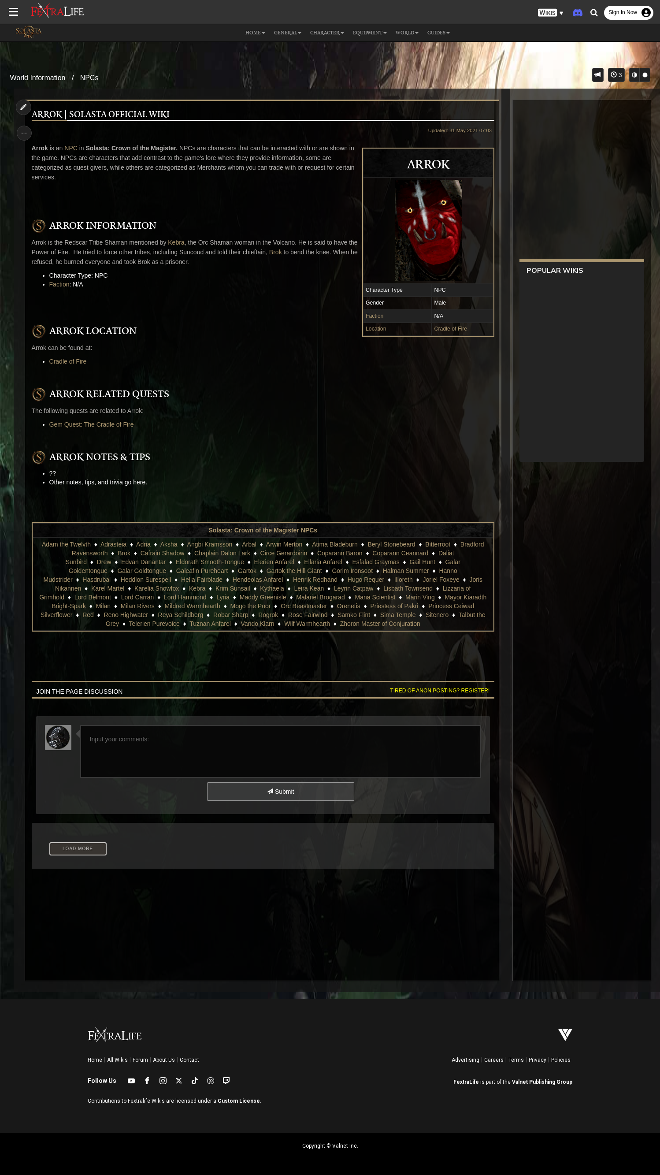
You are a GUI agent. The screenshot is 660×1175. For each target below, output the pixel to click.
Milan (103, 606)
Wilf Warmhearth (307, 623)
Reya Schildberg (180, 614)
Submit (280, 791)
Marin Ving (420, 597)
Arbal (249, 544)
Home (95, 1060)
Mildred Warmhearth (192, 606)
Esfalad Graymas (375, 561)
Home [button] (255, 33)
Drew (103, 561)
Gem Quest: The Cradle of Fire (92, 424)
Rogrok (268, 614)
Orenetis (348, 606)
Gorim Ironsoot (352, 570)
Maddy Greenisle (263, 597)
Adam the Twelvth (66, 544)
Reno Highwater (126, 614)
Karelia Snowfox (156, 588)
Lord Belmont (92, 597)
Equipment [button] (370, 33)
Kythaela (272, 588)
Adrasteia (113, 544)
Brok (286, 252)
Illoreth (403, 579)
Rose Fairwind (307, 614)
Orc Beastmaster (304, 606)
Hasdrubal (96, 579)
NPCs (89, 77)
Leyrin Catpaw (354, 588)
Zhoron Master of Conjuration (380, 623)
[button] (550, 13)
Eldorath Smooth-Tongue (210, 561)
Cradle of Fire (449, 329)
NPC (71, 148)
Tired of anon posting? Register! (439, 691)
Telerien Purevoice (154, 623)
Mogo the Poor (250, 606)
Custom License (239, 1101)
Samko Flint (353, 614)
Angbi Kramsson (209, 544)
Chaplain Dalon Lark (222, 553)
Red (88, 614)
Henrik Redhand (315, 579)
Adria (143, 544)
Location (375, 329)
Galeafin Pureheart (202, 570)
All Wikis (117, 1060)
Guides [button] (438, 33)
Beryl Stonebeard (391, 544)
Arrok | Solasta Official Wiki (101, 114)
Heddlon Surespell (146, 579)
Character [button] (327, 33)
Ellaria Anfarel (323, 561)
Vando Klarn (257, 623)
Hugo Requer (366, 579)
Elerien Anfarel (274, 561)
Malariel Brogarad (320, 597)
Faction (373, 316)
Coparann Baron (340, 553)
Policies (561, 1060)
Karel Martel (107, 588)
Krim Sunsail (232, 588)
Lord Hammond (185, 597)
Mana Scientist (375, 597)
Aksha (168, 544)
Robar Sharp (230, 614)
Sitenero (437, 614)
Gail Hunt (422, 561)
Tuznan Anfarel (210, 623)
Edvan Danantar (143, 561)
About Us (164, 1060)
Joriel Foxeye (441, 579)
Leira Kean (309, 588)
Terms (516, 1060)
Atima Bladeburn (335, 544)
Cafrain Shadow (162, 553)
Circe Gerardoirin (283, 553)
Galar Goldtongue (141, 570)
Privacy (537, 1060)
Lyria (223, 597)
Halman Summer (405, 570)
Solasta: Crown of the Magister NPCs (262, 530)
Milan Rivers (138, 606)
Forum (140, 1060)
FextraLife (466, 1082)
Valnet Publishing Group (542, 1082)
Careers (494, 1060)
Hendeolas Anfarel (258, 579)
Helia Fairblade (201, 579)
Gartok (247, 570)
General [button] (287, 33)
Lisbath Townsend (408, 588)
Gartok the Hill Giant (294, 570)
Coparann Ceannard (400, 553)
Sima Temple (398, 614)
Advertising (465, 1060)
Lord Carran (137, 597)
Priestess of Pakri (394, 606)
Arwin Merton (284, 544)
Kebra (177, 242)
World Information (37, 77)
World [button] (407, 33)
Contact (189, 1060)
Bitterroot (437, 544)
